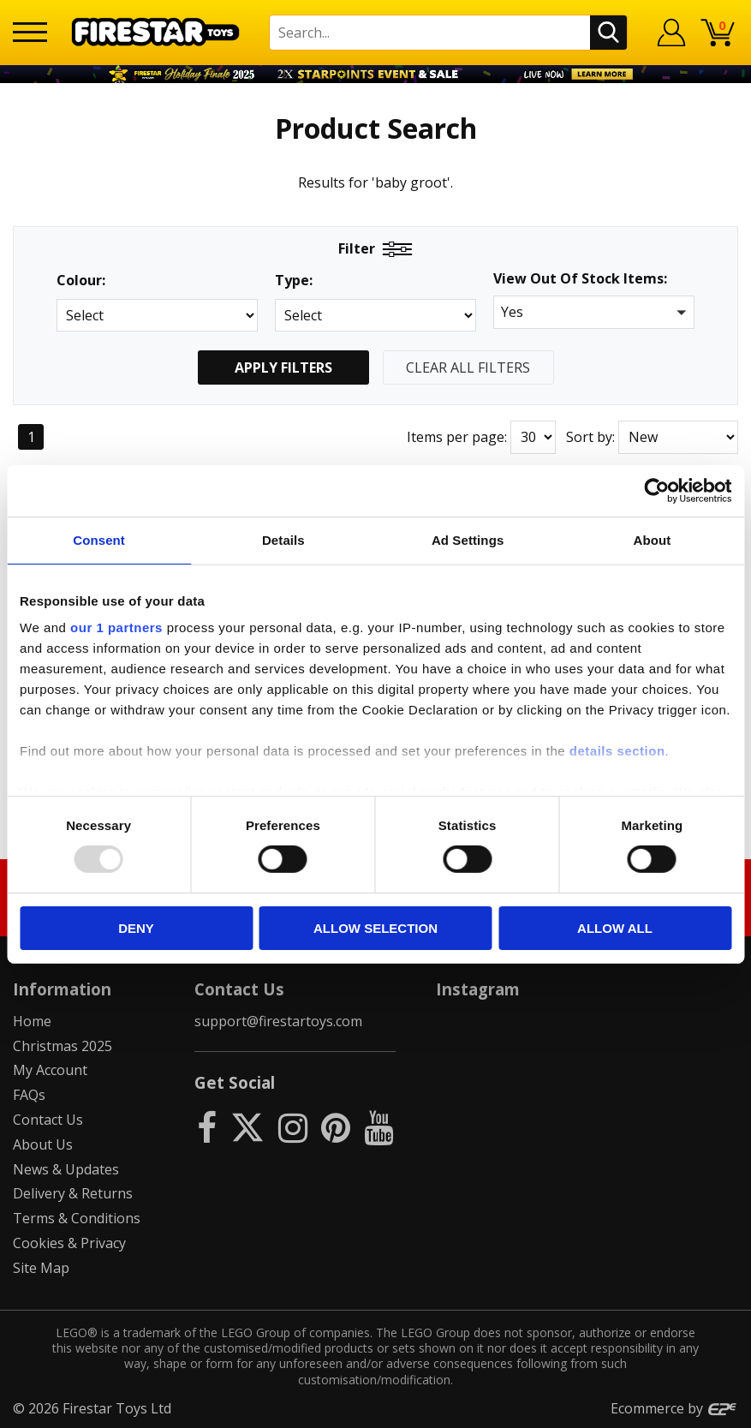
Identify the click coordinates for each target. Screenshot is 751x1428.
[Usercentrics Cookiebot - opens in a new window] (656, 490)
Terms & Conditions (76, 1218)
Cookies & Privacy (69, 1243)
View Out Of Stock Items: (580, 280)
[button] (593, 312)
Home (32, 1021)
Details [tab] (283, 539)
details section (617, 751)
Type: (294, 281)
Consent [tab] (99, 539)
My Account (50, 1070)
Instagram (478, 989)
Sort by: (590, 436)
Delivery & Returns (73, 1193)
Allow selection (375, 928)
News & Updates (66, 1169)
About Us (43, 1144)
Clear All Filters (468, 367)
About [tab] (652, 539)
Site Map (41, 1267)
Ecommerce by (674, 1408)
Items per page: (457, 436)
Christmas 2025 (62, 1046)
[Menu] (30, 32)
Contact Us (48, 1119)
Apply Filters (283, 367)
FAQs (29, 1094)
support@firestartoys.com (278, 1021)
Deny (136, 928)
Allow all (615, 928)
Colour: (81, 281)
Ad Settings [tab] (468, 539)
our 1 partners (116, 627)
